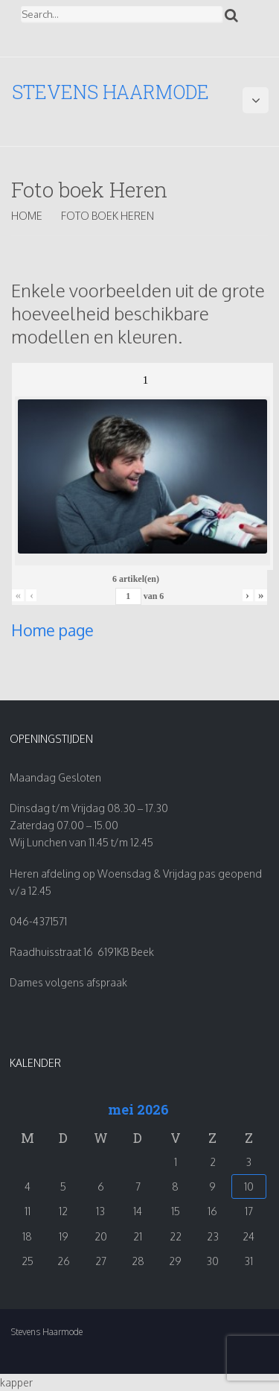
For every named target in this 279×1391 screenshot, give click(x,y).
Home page (52, 630)
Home (26, 215)
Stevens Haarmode (110, 92)
